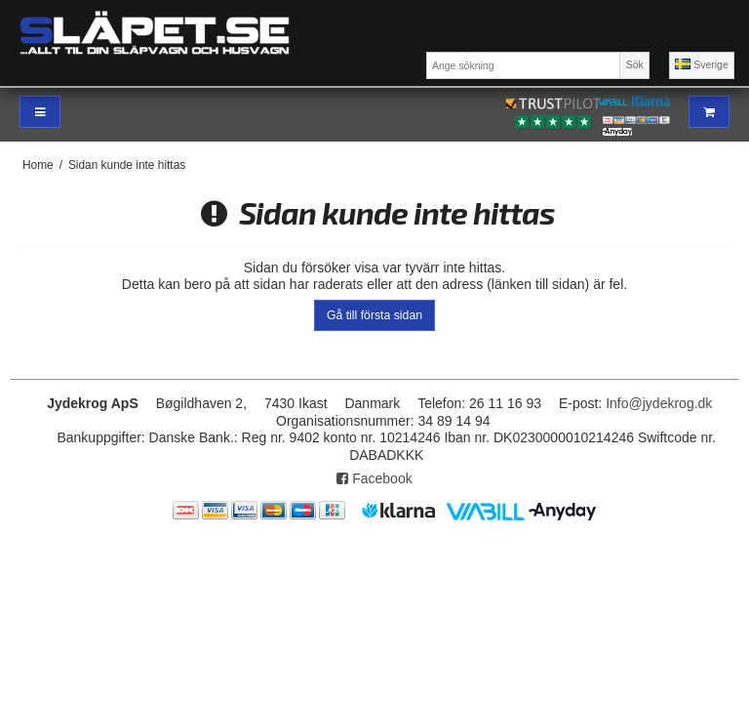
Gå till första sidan (374, 315)
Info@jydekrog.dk (659, 403)
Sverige (702, 64)
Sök (635, 64)
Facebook (374, 478)
